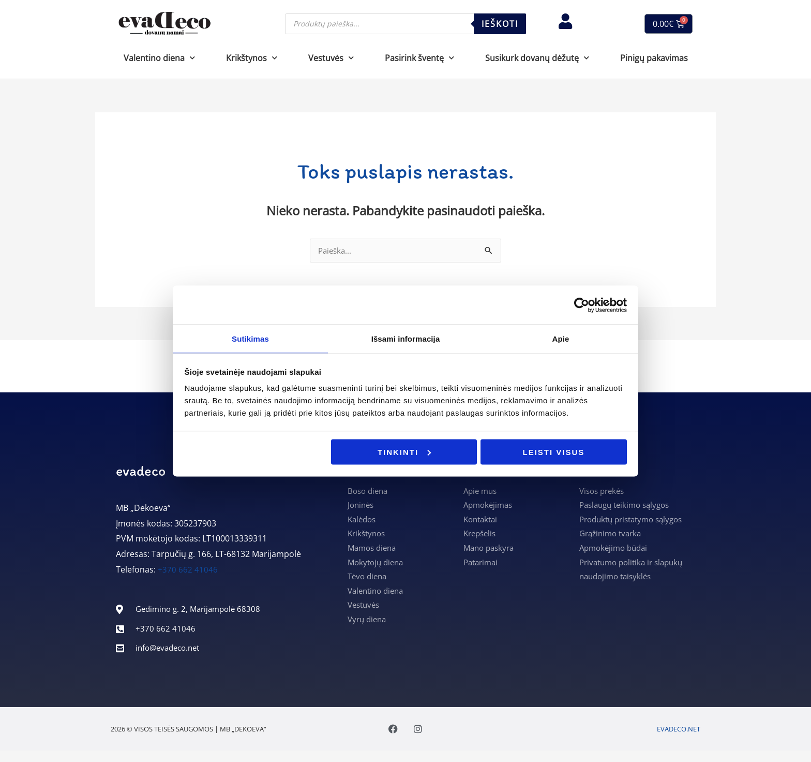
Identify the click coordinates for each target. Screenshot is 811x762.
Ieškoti (500, 24)
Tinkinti (404, 452)
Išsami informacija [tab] (405, 338)
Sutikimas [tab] (250, 338)
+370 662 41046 (188, 570)
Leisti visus (554, 452)
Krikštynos (251, 58)
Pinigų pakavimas (654, 58)
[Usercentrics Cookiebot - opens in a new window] (581, 304)
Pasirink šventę (419, 58)
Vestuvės (331, 58)
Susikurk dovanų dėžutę (537, 58)
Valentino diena (159, 58)
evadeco (141, 471)
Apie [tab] (560, 338)
